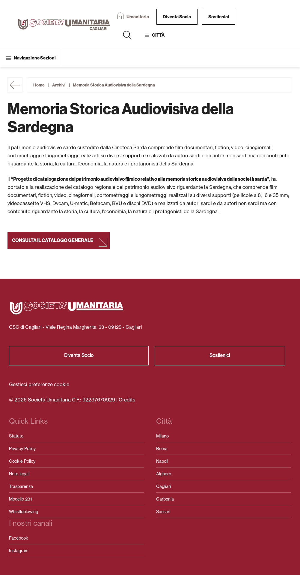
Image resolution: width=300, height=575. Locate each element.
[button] (127, 35)
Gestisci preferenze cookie (39, 384)
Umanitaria (137, 17)
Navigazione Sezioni (35, 58)
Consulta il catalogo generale (52, 240)
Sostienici (218, 17)
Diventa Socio (177, 17)
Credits (127, 400)
